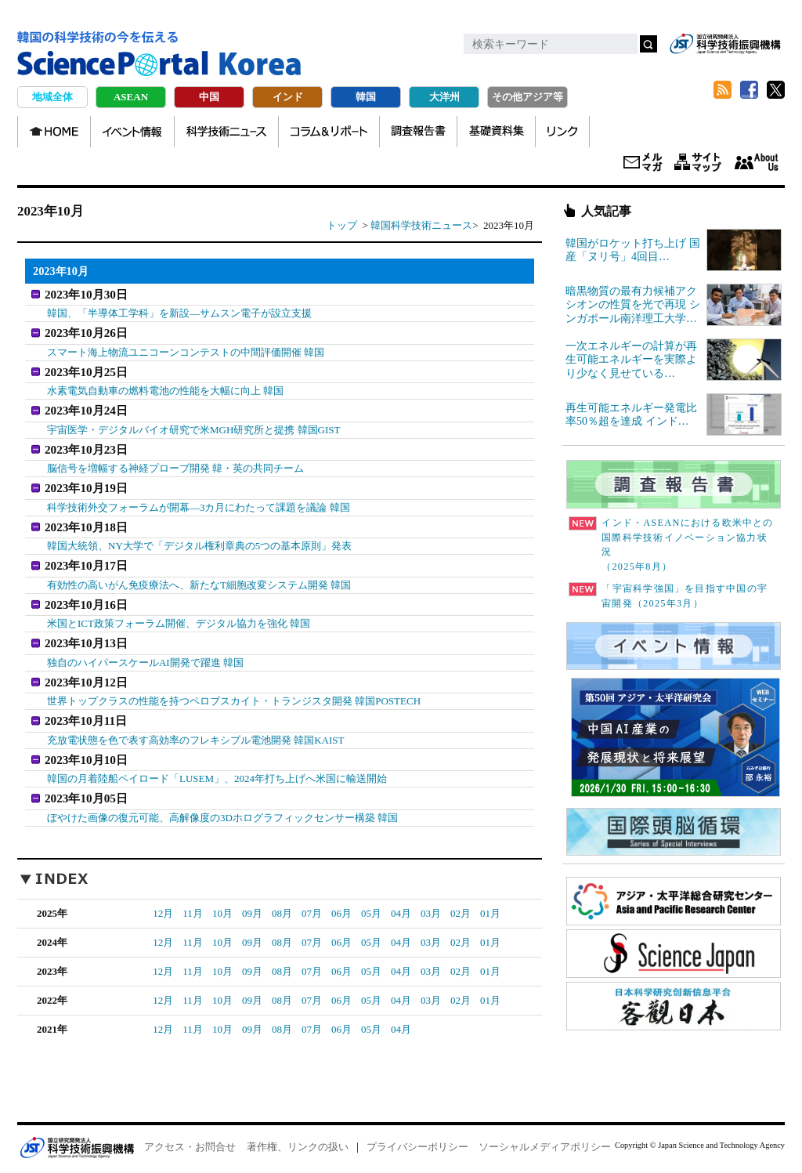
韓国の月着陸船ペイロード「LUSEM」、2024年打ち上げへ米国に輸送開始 (217, 761)
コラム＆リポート (329, 132)
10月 (222, 894)
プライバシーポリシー (417, 1127)
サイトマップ (698, 163)
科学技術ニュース (226, 132)
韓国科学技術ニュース (421, 225)
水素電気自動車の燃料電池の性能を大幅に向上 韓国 (165, 387)
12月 (163, 894)
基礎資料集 (496, 132)
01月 (490, 894)
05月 (371, 894)
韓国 (366, 97)
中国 (209, 97)
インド (288, 97)
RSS (722, 90)
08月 (282, 894)
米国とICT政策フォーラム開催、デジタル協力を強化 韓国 (178, 611)
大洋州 (444, 97)
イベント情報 (132, 132)
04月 (401, 894)
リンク (562, 132)
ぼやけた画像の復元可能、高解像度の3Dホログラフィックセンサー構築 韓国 (222, 798)
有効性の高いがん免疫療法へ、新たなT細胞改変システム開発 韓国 (199, 574)
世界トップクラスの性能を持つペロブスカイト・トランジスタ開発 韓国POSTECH (234, 686)
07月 (312, 894)
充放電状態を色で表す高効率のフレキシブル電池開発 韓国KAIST (196, 724)
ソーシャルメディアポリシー (545, 1127)
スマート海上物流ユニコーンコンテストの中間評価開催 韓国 (185, 349)
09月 (252, 894)
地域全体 (52, 97)
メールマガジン (643, 163)
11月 (192, 894)
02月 (460, 894)
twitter (775, 90)
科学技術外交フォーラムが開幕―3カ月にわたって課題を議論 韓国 (198, 499)
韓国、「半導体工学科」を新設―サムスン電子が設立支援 (179, 312)
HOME (54, 132)
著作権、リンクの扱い (298, 1127)
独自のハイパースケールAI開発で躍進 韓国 (145, 648)
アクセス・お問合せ (190, 1127)
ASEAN (131, 97)
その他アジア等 (527, 97)
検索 (648, 43)
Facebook (748, 90)
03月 (431, 894)
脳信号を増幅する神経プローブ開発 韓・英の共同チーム (175, 462)
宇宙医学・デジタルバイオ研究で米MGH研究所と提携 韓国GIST (193, 424)
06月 (341, 894)
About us (756, 163)
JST (76, 1127)
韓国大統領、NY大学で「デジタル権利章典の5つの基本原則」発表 (199, 536)
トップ (342, 225)
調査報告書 (418, 132)
